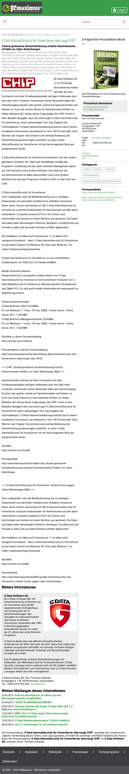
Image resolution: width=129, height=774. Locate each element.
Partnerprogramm (109, 752)
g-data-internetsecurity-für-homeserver (101, 181)
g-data (86, 169)
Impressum (31, 752)
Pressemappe (80, 752)
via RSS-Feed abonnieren (96, 107)
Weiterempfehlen (90, 155)
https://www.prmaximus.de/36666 (98, 192)
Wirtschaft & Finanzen (35, 34)
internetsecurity (90, 175)
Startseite (8, 752)
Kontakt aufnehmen (101, 137)
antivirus (110, 169)
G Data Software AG (60, 34)
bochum (98, 169)
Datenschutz (10, 761)
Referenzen (55, 752)
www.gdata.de (37, 683)
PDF (84, 158)
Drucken (86, 153)
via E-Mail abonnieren (94, 109)
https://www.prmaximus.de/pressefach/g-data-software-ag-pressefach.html (102, 198)
